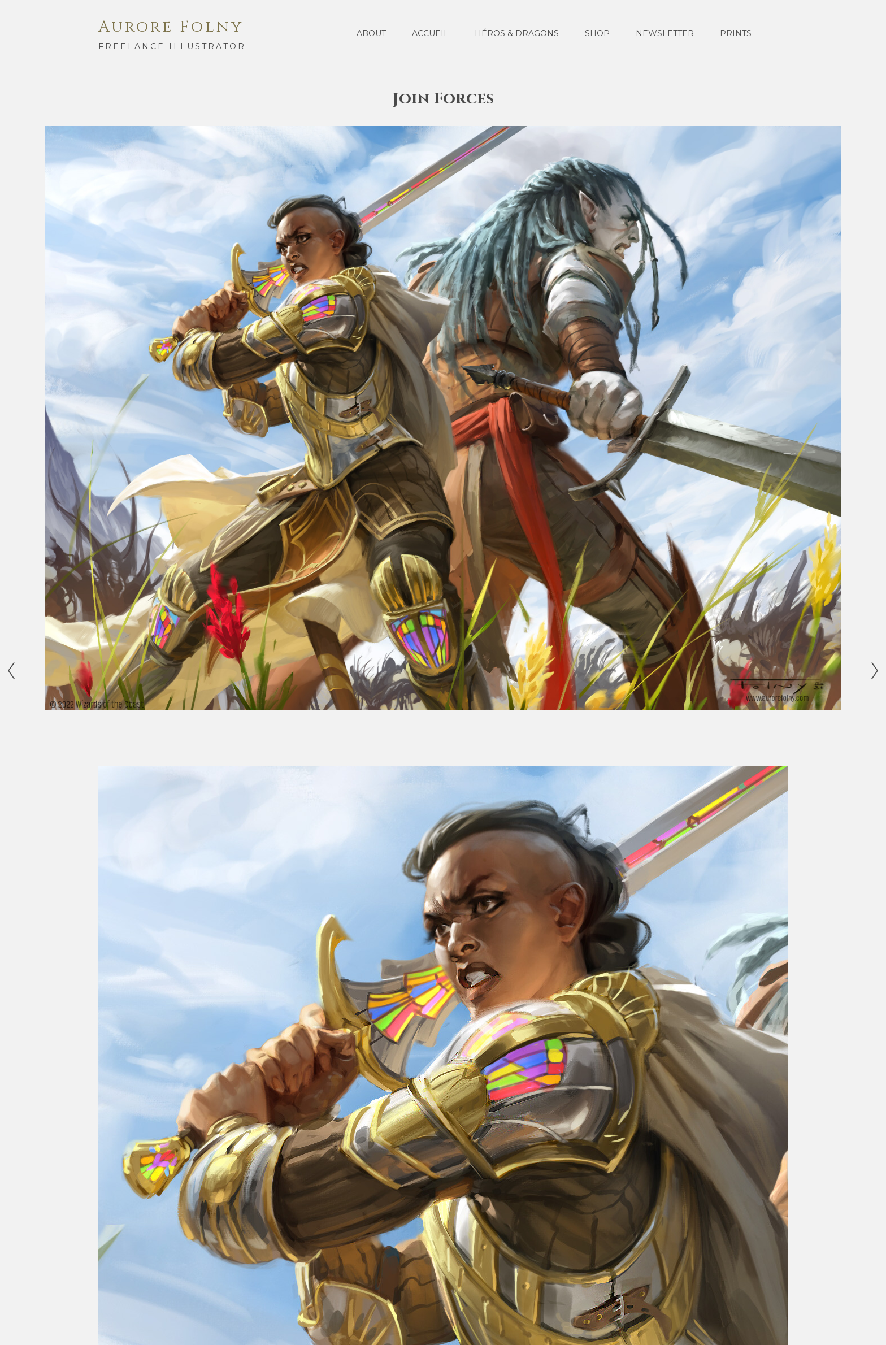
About (371, 33)
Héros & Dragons (517, 33)
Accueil (430, 33)
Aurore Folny (171, 26)
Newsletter (665, 33)
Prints (736, 33)
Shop (597, 33)
